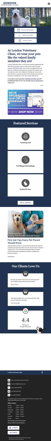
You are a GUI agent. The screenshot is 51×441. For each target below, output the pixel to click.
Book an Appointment (25, 30)
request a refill (25, 40)
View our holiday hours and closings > (16, 422)
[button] (41, 85)
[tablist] (25, 117)
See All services (25, 202)
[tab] (23, 117)
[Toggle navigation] (49, 3)
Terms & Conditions (19, 439)
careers (13, 428)
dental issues (18, 68)
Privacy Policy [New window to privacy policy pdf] (12, 439)
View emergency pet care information (16, 420)
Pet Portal (13, 432)
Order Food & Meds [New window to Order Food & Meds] (25, 35)
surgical (10, 68)
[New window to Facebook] (42, 372)
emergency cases (18, 66)
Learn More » (11, 256)
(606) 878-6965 (31, 79)
